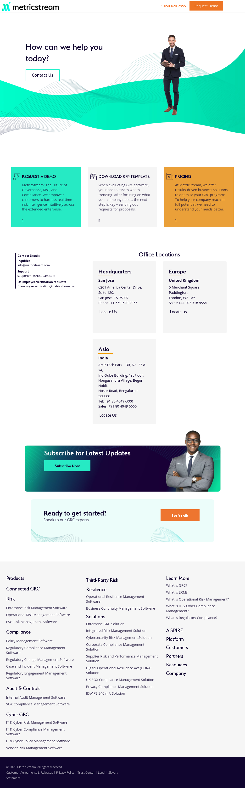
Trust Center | (88, 772)
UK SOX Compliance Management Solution (120, 679)
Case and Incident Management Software (39, 666)
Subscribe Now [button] (67, 465)
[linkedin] (198, 775)
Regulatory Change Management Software (40, 659)
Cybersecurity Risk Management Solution (119, 637)
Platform (175, 638)
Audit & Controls (23, 688)
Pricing (183, 176)
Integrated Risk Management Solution (116, 630)
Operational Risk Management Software (38, 614)
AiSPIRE (174, 630)
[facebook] (209, 775)
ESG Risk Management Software (31, 621)
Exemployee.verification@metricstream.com (46, 286)
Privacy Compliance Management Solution (120, 686)
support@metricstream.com (36, 276)
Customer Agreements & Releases (30, 772)
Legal (101, 772)
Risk (10, 598)
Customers (177, 647)
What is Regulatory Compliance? (191, 617)
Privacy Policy (65, 772)
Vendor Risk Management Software (34, 748)
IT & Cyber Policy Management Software (38, 741)
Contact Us (42, 75)
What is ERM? (176, 592)
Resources (176, 664)
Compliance (18, 631)
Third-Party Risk (102, 579)
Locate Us (107, 311)
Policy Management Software (29, 641)
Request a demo (39, 176)
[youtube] (231, 775)
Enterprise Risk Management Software (36, 608)
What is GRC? (176, 585)
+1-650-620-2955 (172, 6)
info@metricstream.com (33, 265)
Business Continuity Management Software (120, 608)
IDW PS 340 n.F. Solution (105, 693)
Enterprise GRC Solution (105, 624)
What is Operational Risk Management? (197, 599)
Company (176, 672)
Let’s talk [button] (180, 515)
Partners (174, 655)
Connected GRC (23, 588)
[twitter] (220, 775)
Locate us (178, 311)
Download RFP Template (124, 176)
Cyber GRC (17, 714)
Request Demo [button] (206, 6)
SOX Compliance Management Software (38, 704)
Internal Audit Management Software (36, 697)
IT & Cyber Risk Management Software (36, 722)
